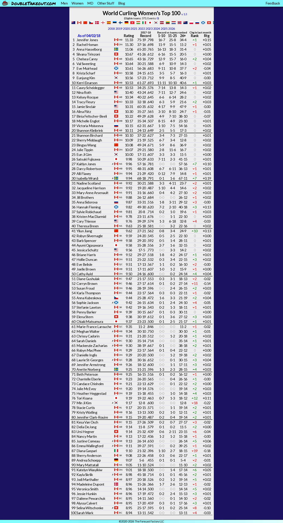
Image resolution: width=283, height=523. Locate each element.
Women (77, 3)
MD (90, 3)
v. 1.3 (184, 14)
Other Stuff (105, 3)
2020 (126, 28)
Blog (121, 3)
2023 (149, 28)
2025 (164, 28)
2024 (156, 28)
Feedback (273, 3)
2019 (119, 28)
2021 (133, 28)
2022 (141, 28)
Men (64, 3)
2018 (111, 28)
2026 (171, 28)
